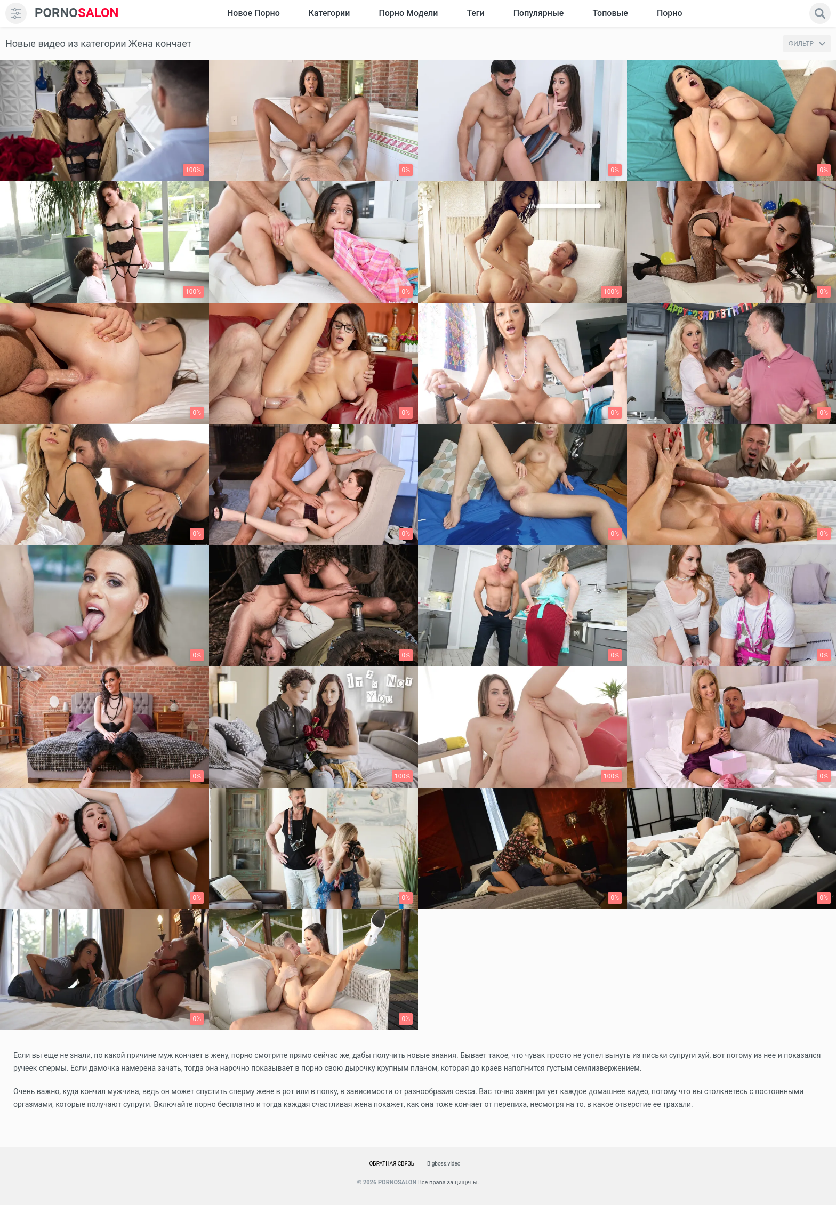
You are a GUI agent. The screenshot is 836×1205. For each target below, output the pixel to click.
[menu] (16, 13)
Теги (475, 13)
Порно (669, 13)
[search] (820, 13)
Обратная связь (391, 1164)
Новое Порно (253, 13)
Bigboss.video (443, 1164)
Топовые (610, 13)
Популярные (538, 13)
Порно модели (408, 13)
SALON (77, 13)
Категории (329, 13)
